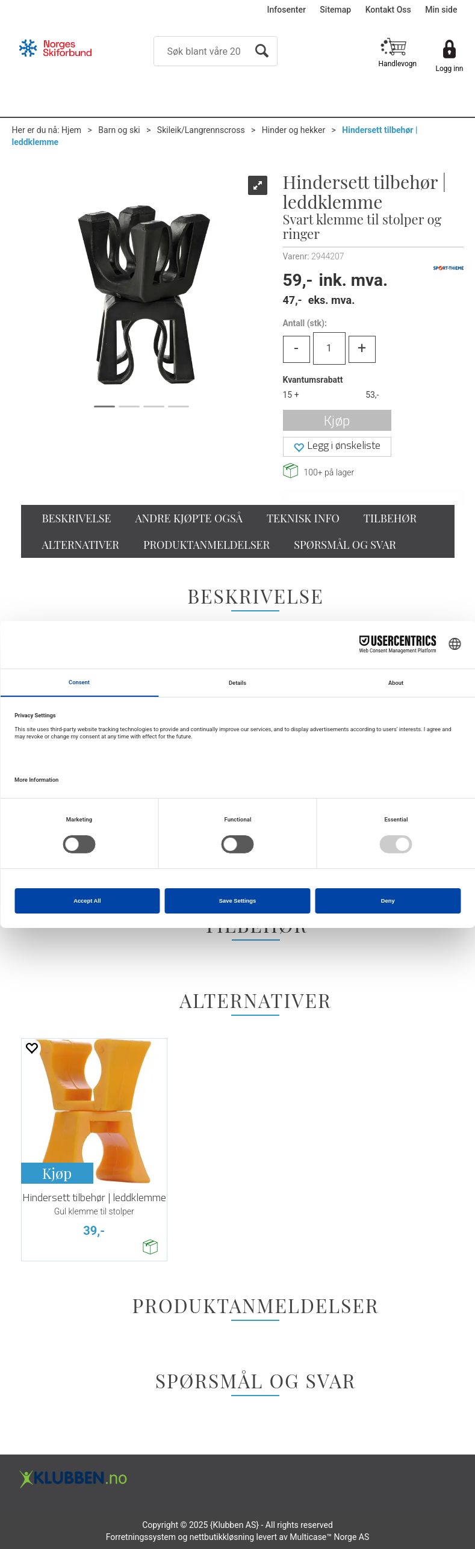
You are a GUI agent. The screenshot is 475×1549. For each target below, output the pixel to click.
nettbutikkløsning (222, 1537)
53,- (372, 395)
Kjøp (337, 420)
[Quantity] (329, 348)
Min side (441, 9)
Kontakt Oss (388, 9)
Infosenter (286, 9)
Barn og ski (119, 130)
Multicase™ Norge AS (329, 1537)
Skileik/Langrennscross (201, 130)
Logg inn (450, 68)
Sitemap (335, 9)
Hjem (71, 130)
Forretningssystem (141, 1537)
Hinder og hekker (293, 130)
